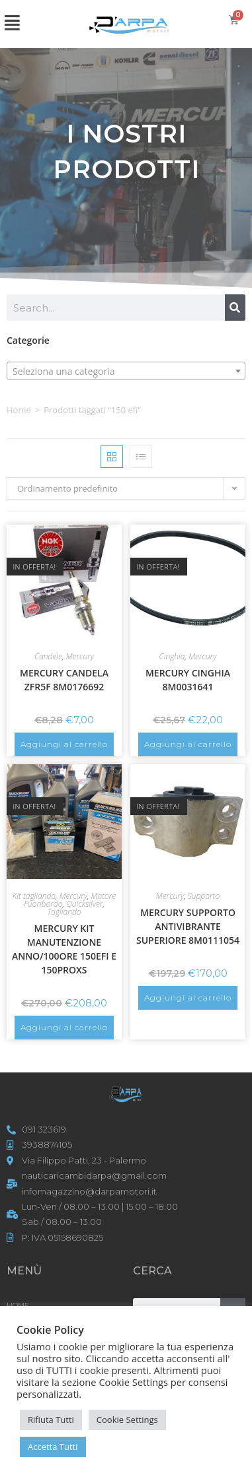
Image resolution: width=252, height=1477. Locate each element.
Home (19, 410)
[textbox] (126, 371)
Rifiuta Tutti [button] (51, 1420)
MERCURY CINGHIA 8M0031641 (188, 680)
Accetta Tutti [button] (53, 1447)
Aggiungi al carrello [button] (64, 744)
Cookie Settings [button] (127, 1420)
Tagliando (64, 911)
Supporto (204, 896)
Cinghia (172, 656)
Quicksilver (84, 903)
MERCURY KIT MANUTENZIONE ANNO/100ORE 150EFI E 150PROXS (64, 949)
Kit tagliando (34, 896)
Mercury (80, 656)
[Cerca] (235, 307)
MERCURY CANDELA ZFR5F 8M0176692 (64, 680)
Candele (48, 656)
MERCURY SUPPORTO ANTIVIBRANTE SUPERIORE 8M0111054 (187, 926)
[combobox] (126, 371)
